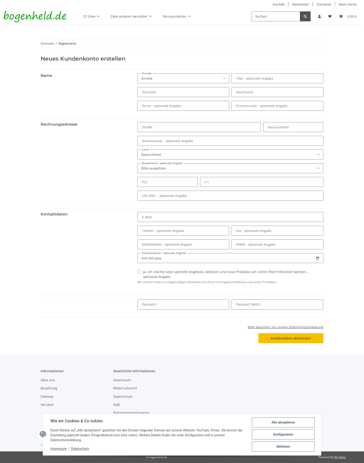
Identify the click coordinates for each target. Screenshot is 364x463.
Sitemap (47, 396)
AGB (116, 404)
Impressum (122, 380)
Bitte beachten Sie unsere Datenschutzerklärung (285, 327)
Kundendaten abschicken (291, 338)
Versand (47, 404)
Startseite (323, 4)
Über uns (48, 380)
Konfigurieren (283, 434)
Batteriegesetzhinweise (131, 413)
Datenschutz (123, 396)
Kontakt (279, 4)
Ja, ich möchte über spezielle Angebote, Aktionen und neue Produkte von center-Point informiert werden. (226, 274)
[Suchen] (276, 16)
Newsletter (300, 4)
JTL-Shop (339, 457)
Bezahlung (49, 388)
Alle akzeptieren (283, 422)
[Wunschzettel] (330, 16)
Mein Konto (348, 4)
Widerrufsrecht (125, 388)
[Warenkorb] (347, 16)
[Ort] (261, 182)
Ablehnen (283, 446)
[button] (319, 16)
